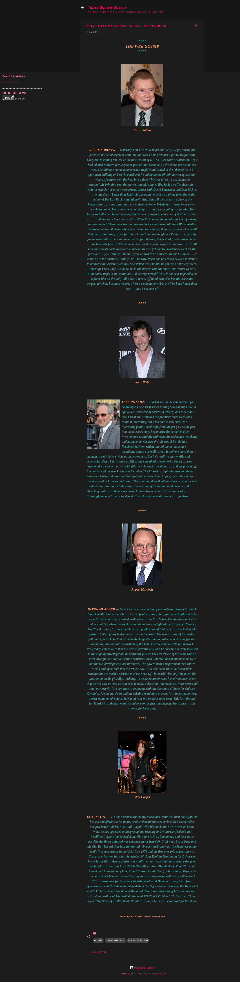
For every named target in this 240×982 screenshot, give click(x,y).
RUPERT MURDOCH (138, 940)
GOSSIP (98, 940)
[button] (196, 26)
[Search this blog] (22, 82)
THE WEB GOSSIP (142, 46)
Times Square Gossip (107, 7)
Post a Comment (98, 952)
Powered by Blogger (142, 967)
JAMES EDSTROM (115, 940)
